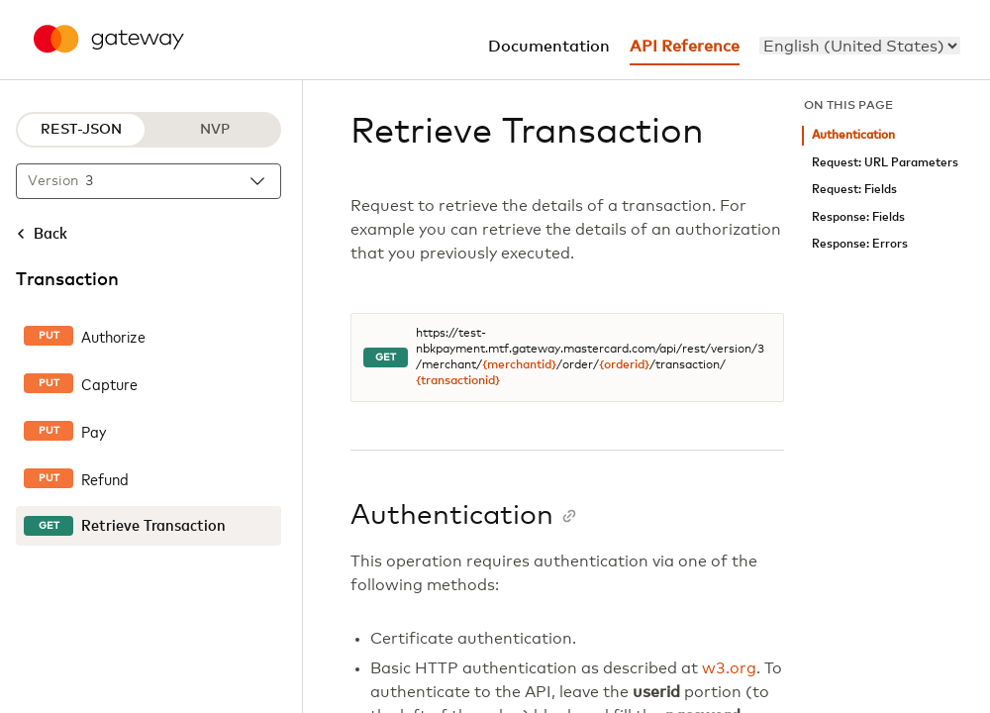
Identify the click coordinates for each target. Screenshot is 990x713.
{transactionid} (458, 381)
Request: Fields (854, 189)
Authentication (853, 135)
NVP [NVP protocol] (215, 130)
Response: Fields (858, 217)
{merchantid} (519, 365)
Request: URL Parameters (885, 162)
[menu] (859, 45)
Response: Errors (860, 244)
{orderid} (624, 365)
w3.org (729, 668)
